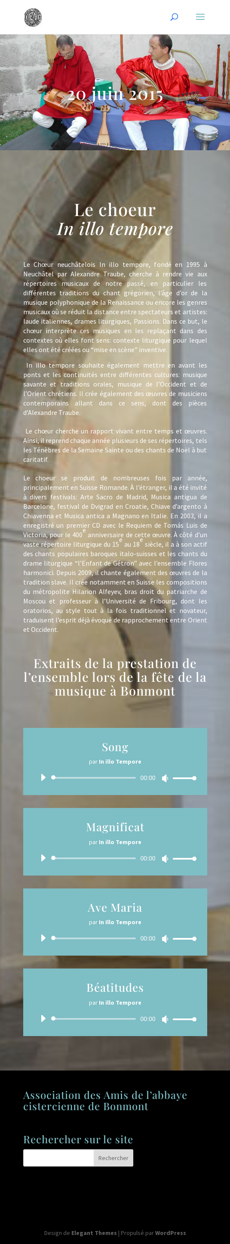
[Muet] (165, 778)
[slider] (95, 778)
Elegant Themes (94, 1233)
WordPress (170, 1233)
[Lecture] (43, 777)
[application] (115, 778)
